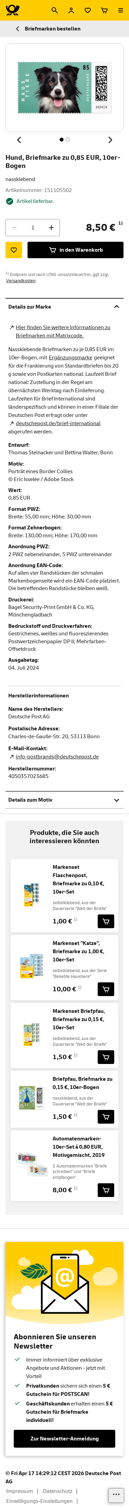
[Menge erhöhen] (51, 227)
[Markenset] (106, 989)
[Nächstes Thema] (109, 139)
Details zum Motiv (64, 800)
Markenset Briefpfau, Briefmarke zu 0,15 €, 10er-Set (79, 1019)
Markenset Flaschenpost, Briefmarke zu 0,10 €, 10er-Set (78, 879)
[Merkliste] (87, 10)
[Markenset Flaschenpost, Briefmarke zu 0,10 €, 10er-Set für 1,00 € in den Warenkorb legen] (106, 921)
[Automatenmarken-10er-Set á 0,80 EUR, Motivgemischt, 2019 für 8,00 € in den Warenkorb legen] (106, 1190)
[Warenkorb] (104, 10)
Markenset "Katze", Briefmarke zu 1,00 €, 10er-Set (78, 951)
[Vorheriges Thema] (19, 139)
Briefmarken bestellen (47, 29)
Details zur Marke (64, 307)
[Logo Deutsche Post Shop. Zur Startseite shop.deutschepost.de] (12, 10)
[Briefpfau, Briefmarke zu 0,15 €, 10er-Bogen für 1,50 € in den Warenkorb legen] (106, 1117)
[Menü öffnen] (120, 10)
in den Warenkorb (76, 250)
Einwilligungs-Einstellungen (39, 1501)
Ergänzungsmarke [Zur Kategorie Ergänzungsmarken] (70, 357)
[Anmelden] (71, 10)
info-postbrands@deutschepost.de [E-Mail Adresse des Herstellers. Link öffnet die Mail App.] (57, 756)
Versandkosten (20, 281)
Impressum (19, 1491)
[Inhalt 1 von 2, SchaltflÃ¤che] (62, 139)
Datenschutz (57, 1491)
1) (120, 223)
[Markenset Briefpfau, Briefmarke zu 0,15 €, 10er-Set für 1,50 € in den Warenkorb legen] (106, 1057)
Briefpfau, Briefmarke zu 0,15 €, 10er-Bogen (82, 1083)
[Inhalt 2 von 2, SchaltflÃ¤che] (68, 139)
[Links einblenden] (116, 1495)
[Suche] (54, 10)
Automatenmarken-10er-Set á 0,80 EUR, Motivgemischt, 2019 (79, 1147)
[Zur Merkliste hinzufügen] (14, 250)
